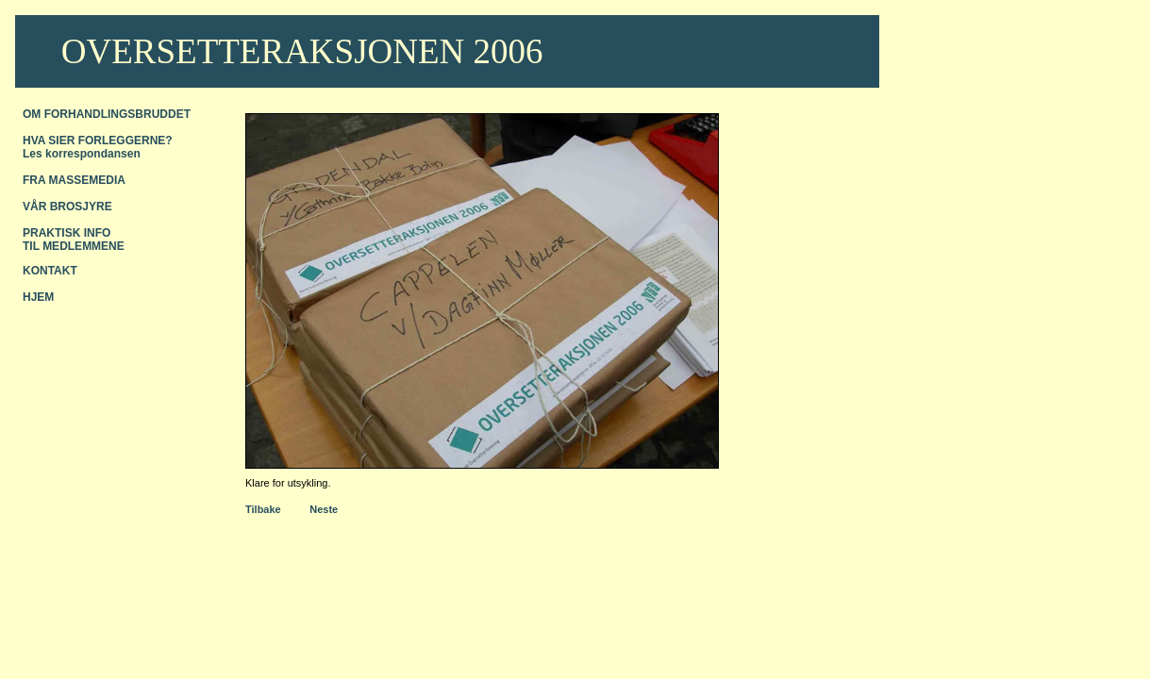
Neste (323, 509)
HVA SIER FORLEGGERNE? (98, 140)
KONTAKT (50, 270)
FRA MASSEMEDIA (74, 180)
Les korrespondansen (82, 153)
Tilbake (263, 509)
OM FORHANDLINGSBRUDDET (107, 114)
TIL (32, 246)
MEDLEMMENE (83, 246)
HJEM (38, 297)
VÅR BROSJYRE (67, 206)
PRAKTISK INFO (66, 233)
